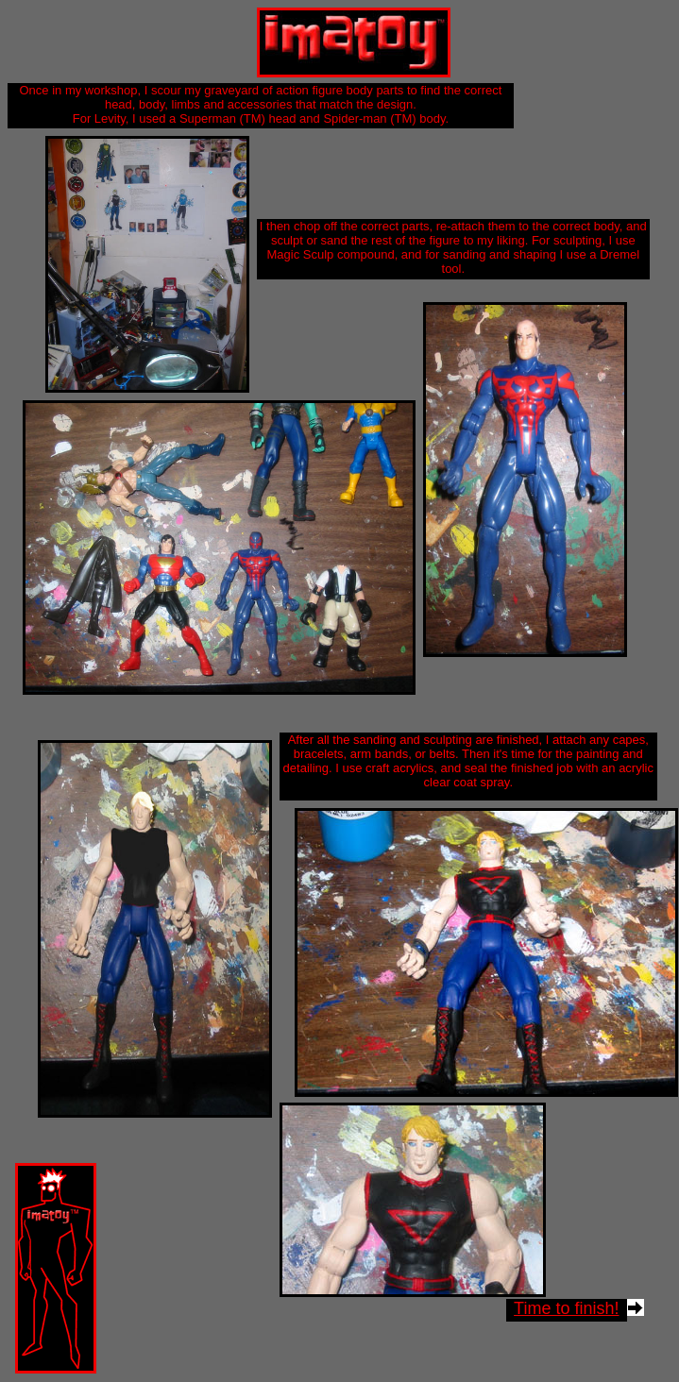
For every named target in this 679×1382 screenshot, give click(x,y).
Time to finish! (566, 1308)
